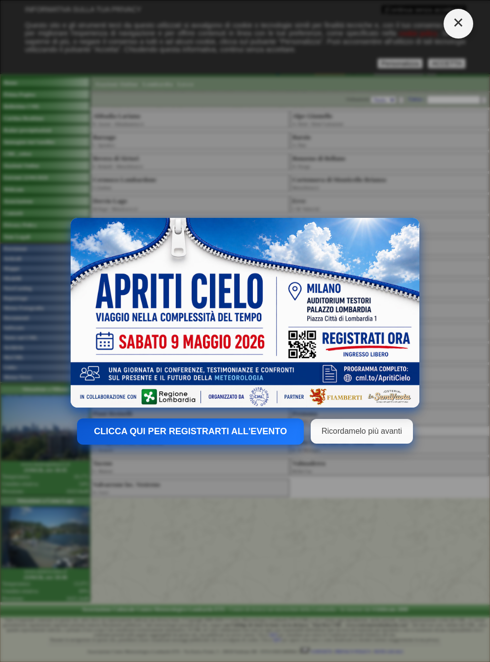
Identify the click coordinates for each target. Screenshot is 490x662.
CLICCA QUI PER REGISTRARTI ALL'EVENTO (190, 431)
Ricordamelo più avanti (362, 431)
